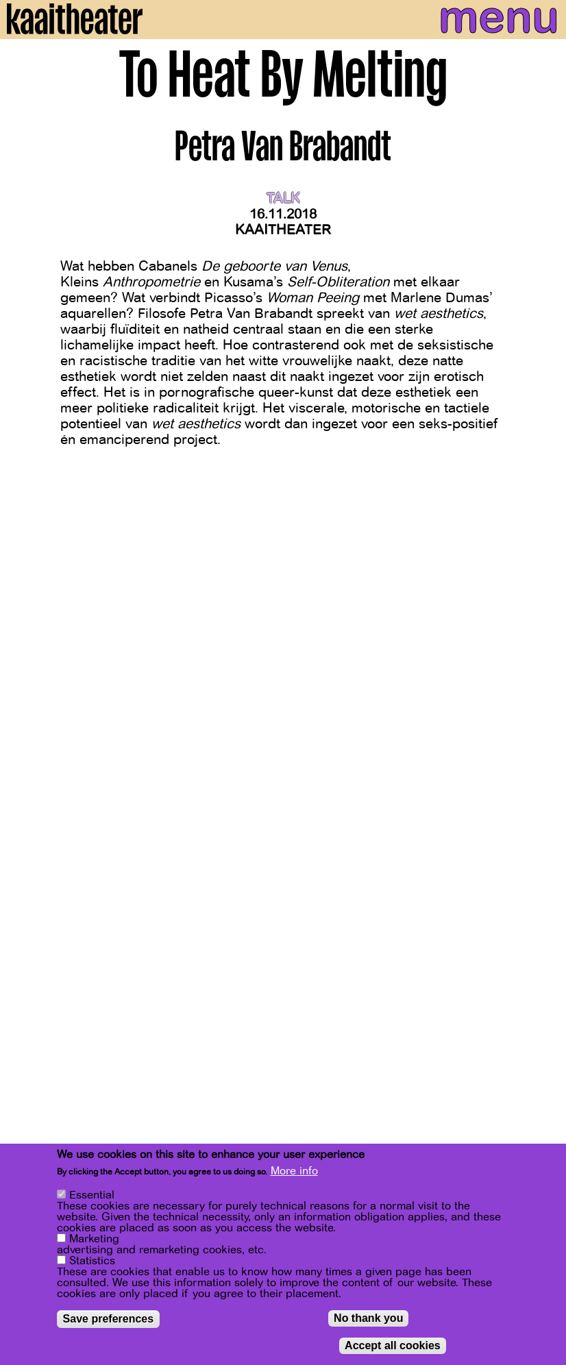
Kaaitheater (283, 229)
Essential (91, 1196)
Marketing (94, 1239)
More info (294, 1172)
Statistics (92, 1261)
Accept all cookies (393, 1346)
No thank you (368, 1319)
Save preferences (108, 1319)
